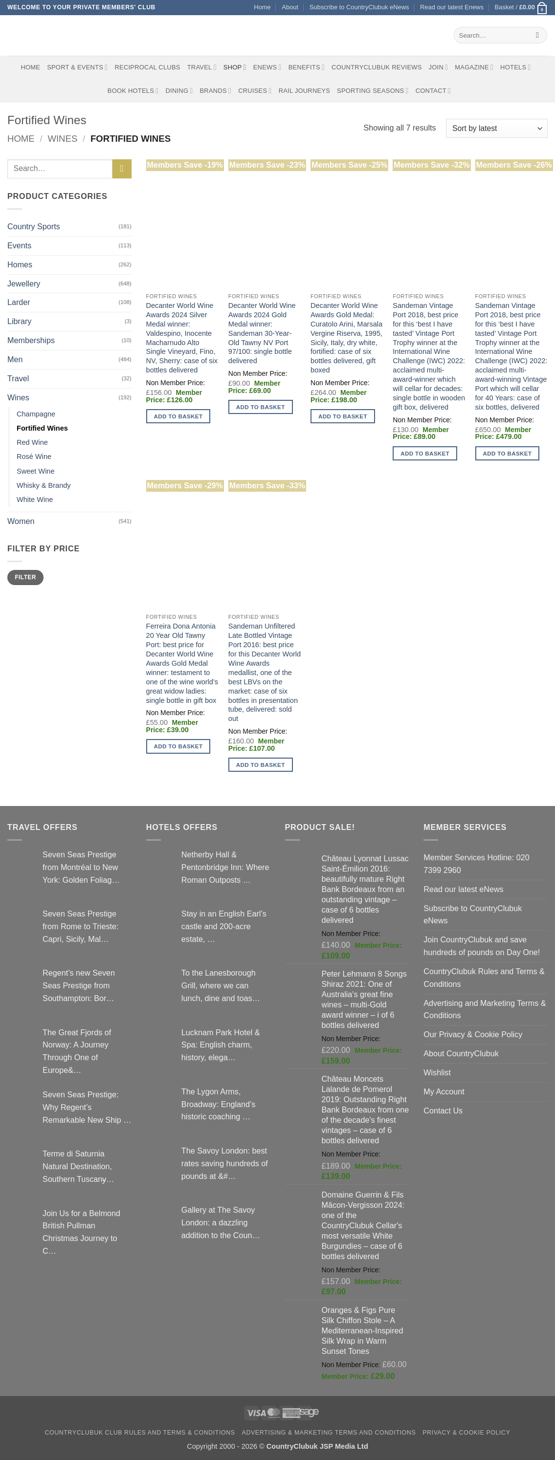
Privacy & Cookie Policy (466, 1432)
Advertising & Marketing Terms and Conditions (329, 1432)
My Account (444, 1091)
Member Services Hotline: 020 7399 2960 (476, 863)
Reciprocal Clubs (147, 67)
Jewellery (23, 283)
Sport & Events (77, 67)
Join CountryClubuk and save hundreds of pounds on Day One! (481, 946)
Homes (19, 264)
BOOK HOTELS (133, 90)
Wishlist (437, 1072)
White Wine (35, 499)
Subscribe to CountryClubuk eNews (359, 7)
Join (438, 67)
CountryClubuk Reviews (377, 67)
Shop (234, 67)
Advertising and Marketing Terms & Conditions (484, 1009)
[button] (521, 7)
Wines (62, 138)
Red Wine (32, 442)
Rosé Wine (34, 456)
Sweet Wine (36, 471)
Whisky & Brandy (44, 485)
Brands (216, 90)
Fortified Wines (42, 428)
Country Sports (33, 226)
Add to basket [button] (178, 416)
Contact (433, 90)
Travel (202, 67)
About (290, 7)
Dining (179, 90)
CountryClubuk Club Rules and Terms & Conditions (140, 1432)
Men (14, 359)
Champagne (36, 414)
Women (20, 521)
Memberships (31, 340)
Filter (25, 577)
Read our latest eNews (463, 889)
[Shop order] (497, 128)
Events (19, 245)
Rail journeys (304, 90)
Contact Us (443, 1110)
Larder (18, 302)
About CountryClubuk (461, 1053)
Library (19, 321)
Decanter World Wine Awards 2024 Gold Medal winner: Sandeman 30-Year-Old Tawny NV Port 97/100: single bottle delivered (262, 333)
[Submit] (538, 35)
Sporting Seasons (373, 90)
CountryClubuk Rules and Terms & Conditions (484, 977)
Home (262, 7)
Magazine (474, 67)
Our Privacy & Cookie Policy (472, 1034)
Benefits (307, 67)
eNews (267, 67)
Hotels (515, 67)
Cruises (254, 90)
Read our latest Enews (452, 7)
